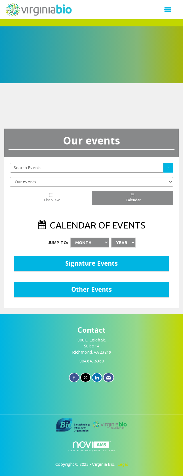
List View (50, 197)
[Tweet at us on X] (85, 378)
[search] (168, 168)
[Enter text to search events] (86, 168)
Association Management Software (91, 446)
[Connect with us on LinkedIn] (97, 378)
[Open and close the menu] (125, 9)
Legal (122, 464)
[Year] (123, 243)
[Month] (89, 243)
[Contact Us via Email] (108, 378)
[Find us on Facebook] (74, 378)
